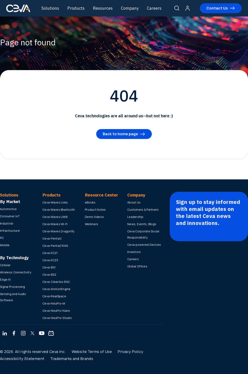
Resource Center (101, 195)
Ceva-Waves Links (55, 202)
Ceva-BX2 (49, 274)
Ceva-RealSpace (54, 296)
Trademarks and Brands (71, 358)
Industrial (6, 223)
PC (2, 238)
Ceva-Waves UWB (54, 217)
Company (130, 8)
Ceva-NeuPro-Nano (56, 311)
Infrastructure (10, 231)
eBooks (90, 202)
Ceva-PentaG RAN (55, 246)
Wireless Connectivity (15, 272)
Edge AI (5, 279)
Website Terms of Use (92, 351)
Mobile (5, 245)
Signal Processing (12, 287)
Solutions (51, 8)
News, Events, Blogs (141, 224)
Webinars (91, 224)
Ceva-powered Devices (144, 245)
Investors (134, 252)
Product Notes (95, 210)
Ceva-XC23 (50, 260)
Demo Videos (94, 217)
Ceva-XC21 (50, 253)
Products (76, 8)
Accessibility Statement (22, 358)
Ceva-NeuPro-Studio (57, 318)
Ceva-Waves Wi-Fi (55, 224)
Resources (103, 8)
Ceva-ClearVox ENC (56, 282)
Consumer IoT (10, 216)
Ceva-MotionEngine (56, 289)
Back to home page (120, 133)
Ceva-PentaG (51, 238)
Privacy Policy (130, 351)
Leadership (135, 217)
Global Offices (137, 266)
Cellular (5, 265)
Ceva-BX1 (49, 267)
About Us (133, 202)
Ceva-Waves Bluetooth (58, 210)
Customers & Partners (143, 210)
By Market (10, 201)
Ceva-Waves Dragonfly (58, 231)
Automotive (8, 209)
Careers (154, 8)
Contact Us (217, 8)
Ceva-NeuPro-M (53, 303)
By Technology (14, 257)
